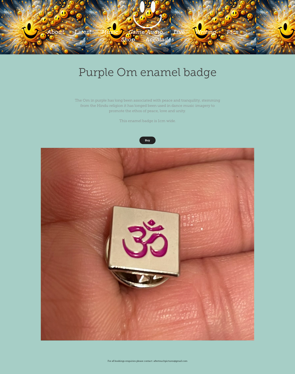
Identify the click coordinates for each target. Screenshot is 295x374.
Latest (83, 32)
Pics (232, 32)
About (55, 32)
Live (179, 32)
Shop (128, 39)
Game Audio (145, 32)
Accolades (159, 39)
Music (109, 32)
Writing (205, 32)
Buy (147, 140)
